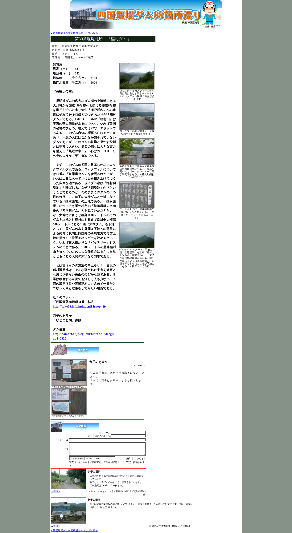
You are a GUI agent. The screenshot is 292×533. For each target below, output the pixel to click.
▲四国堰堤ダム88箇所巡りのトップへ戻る (74, 33)
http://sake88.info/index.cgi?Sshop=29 (79, 306)
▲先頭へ (55, 491)
